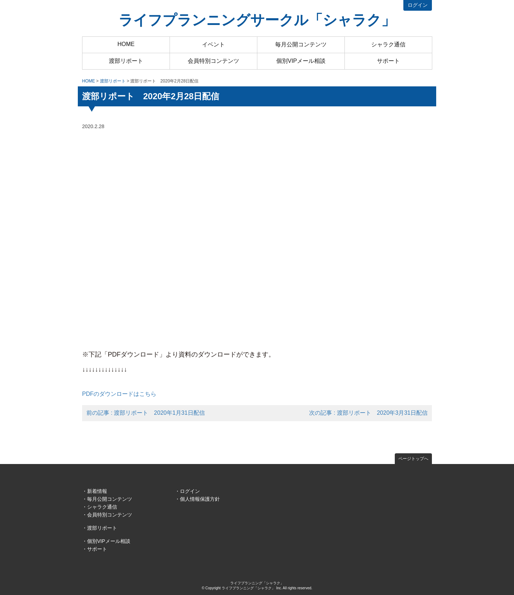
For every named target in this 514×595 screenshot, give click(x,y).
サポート (388, 61)
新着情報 (97, 491)
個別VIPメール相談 (301, 61)
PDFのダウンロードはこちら (119, 394)
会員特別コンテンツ (213, 61)
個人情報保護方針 (200, 499)
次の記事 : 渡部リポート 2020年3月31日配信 (368, 413)
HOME (126, 44)
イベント (213, 44)
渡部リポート (126, 61)
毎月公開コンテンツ (301, 44)
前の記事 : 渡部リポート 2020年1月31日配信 (145, 413)
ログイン (418, 5)
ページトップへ (413, 458)
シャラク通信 (388, 44)
